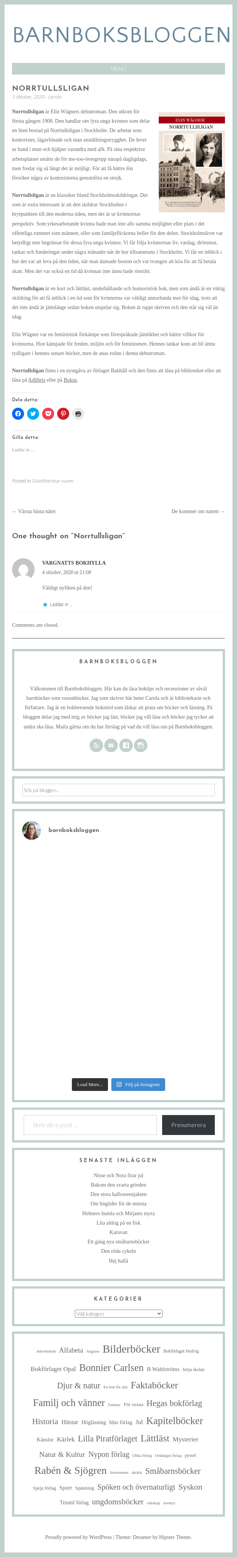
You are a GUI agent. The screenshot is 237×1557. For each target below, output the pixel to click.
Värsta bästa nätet (34, 511)
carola (54, 96)
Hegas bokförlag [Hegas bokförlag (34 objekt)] (174, 1403)
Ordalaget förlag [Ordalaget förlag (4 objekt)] (168, 1455)
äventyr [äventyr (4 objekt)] (169, 1503)
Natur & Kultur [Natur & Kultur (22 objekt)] (62, 1454)
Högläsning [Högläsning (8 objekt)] (94, 1422)
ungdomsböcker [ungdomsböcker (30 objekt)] (118, 1501)
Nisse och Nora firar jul (118, 1175)
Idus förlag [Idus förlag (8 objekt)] (120, 1422)
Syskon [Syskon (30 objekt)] (190, 1486)
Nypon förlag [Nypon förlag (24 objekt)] (108, 1454)
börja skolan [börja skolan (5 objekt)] (194, 1369)
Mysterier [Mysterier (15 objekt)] (185, 1439)
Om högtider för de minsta (119, 1204)
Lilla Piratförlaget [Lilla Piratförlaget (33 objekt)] (107, 1438)
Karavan (118, 1232)
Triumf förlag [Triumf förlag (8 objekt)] (74, 1502)
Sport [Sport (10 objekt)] (65, 1487)
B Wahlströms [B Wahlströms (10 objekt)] (163, 1369)
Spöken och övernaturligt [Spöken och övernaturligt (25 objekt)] (136, 1487)
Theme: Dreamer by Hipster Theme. (153, 1537)
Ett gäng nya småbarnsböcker (118, 1242)
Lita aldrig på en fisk (119, 1223)
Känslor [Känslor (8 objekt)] (45, 1440)
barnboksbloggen (122, 35)
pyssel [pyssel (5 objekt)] (190, 1455)
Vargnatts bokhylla (74, 563)
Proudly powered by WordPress (78, 1537)
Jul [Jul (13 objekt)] (139, 1422)
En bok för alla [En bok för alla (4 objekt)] (115, 1387)
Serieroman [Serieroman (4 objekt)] (119, 1472)
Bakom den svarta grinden (118, 1185)
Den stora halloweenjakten (118, 1194)
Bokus (70, 380)
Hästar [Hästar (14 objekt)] (69, 1422)
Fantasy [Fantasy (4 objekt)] (114, 1405)
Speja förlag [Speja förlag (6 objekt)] (44, 1488)
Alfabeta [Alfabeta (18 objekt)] (71, 1350)
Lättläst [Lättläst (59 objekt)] (155, 1438)
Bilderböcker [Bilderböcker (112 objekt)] (131, 1349)
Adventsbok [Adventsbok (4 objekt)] (46, 1351)
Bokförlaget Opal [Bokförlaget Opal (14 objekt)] (53, 1369)
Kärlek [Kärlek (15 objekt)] (66, 1439)
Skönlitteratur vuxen (52, 480)
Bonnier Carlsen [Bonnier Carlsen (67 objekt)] (111, 1367)
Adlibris (37, 380)
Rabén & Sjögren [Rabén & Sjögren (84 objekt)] (71, 1470)
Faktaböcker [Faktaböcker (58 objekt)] (154, 1385)
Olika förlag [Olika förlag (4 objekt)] (142, 1455)
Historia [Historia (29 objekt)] (45, 1421)
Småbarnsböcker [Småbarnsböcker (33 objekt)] (173, 1471)
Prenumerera (188, 1124)
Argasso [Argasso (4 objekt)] (93, 1351)
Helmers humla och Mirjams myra (118, 1213)
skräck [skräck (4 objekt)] (137, 1472)
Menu (118, 69)
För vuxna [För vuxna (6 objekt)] (133, 1404)
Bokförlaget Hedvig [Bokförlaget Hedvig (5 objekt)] (181, 1351)
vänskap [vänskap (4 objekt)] (153, 1503)
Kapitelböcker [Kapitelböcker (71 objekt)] (174, 1420)
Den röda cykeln (118, 1251)
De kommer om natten (198, 511)
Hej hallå (118, 1261)
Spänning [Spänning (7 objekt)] (84, 1488)
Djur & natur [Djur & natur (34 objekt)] (78, 1385)
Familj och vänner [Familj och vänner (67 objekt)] (69, 1402)
